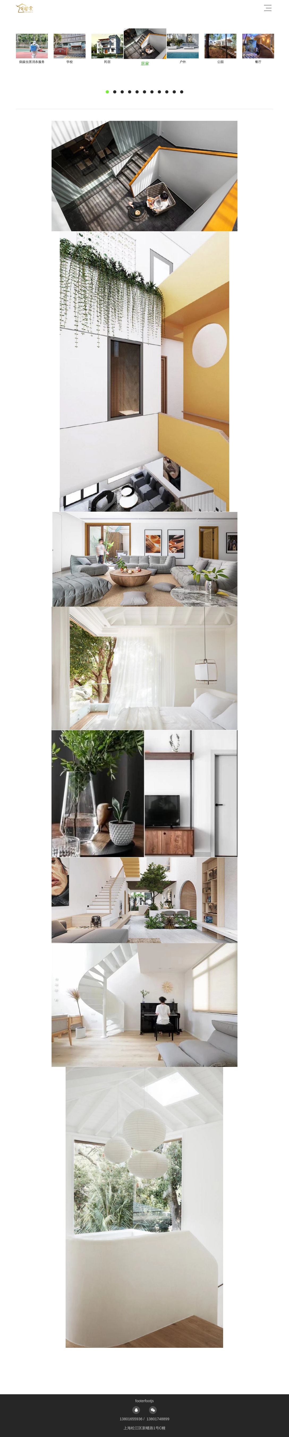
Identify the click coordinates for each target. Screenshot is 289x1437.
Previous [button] (30, 61)
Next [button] (258, 61)
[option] (69, 48)
